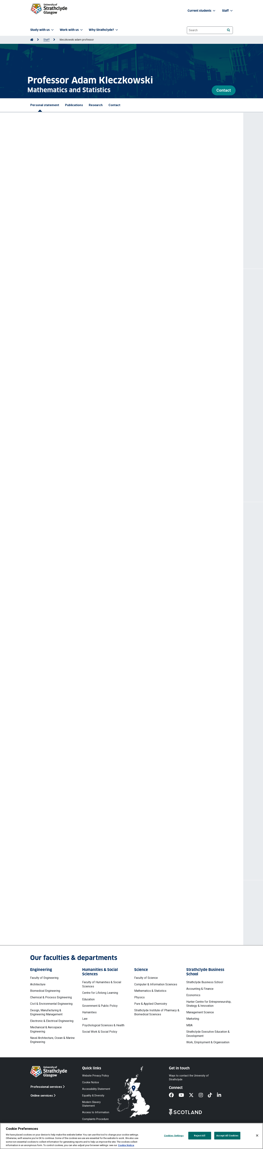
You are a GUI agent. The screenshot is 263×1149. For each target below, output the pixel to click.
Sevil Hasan (67, 311)
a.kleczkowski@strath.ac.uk (62, 921)
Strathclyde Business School (204, 982)
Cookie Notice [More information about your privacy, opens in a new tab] (126, 1145)
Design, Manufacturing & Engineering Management (46, 1012)
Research (96, 105)
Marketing (192, 1018)
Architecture (37, 984)
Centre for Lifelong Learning (100, 993)
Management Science (200, 1012)
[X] (194, 1095)
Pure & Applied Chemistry (150, 1003)
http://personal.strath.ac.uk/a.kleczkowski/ (101, 246)
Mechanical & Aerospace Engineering (46, 1029)
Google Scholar (95, 228)
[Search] (228, 30)
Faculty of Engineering (44, 978)
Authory (70, 232)
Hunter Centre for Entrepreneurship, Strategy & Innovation (208, 1003)
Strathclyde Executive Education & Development (208, 1033)
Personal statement (44, 105)
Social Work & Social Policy (99, 1031)
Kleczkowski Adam (88, 311)
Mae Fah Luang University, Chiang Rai (61, 539)
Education (88, 999)
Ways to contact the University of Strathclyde (189, 1077)
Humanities (89, 1012)
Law (84, 1018)
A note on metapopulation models (59, 306)
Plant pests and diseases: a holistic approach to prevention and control (85, 604)
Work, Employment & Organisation (207, 1042)
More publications (56, 479)
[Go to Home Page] (31, 39)
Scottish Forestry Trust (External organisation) (68, 588)
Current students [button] (202, 11)
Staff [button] (227, 11)
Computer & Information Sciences (155, 984)
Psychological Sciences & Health (103, 1025)
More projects (53, 857)
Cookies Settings (174, 1135)
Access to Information (95, 1112)
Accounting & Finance (200, 988)
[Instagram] (203, 1095)
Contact (223, 90)
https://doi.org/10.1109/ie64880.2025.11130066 (67, 358)
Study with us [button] (42, 30)
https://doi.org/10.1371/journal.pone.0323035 (65, 386)
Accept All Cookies (227, 1135)
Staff (46, 39)
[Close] (257, 1135)
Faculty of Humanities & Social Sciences (101, 984)
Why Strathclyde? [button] (104, 30)
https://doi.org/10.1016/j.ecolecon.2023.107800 (66, 465)
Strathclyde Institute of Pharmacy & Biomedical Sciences (156, 1012)
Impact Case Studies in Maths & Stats (61, 555)
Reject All (199, 1135)
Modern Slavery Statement (91, 1104)
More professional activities (65, 644)
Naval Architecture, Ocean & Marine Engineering (52, 1040)
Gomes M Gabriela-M (115, 311)
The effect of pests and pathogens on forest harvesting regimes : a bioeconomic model (97, 449)
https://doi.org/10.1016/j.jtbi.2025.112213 (62, 322)
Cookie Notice (90, 1082)
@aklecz (77, 239)
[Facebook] (174, 1095)
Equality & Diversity (93, 1095)
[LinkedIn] (221, 1095)
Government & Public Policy (100, 1005)
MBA (189, 1025)
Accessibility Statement (96, 1088)
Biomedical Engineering (45, 991)
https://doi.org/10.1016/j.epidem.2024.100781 (65, 414)
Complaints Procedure (95, 1119)
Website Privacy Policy (95, 1075)
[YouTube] (184, 1095)
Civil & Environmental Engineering (51, 1003)
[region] (131, 1136)
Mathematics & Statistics (150, 991)
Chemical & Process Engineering (51, 997)
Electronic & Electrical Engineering (51, 1021)
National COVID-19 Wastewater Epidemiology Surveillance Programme (84, 834)
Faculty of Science (146, 978)
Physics (139, 997)
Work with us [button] (71, 30)
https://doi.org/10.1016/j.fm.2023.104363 (62, 442)
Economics (193, 995)
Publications (74, 105)
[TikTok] (212, 1095)
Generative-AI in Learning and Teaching (63, 572)
